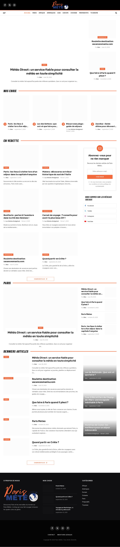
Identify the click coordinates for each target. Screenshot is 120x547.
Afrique (42, 13)
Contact (51, 535)
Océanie (74, 13)
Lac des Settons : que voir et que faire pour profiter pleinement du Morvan (47, 125)
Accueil (27, 13)
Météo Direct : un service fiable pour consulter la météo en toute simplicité (44, 71)
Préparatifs (83, 13)
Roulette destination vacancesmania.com (102, 42)
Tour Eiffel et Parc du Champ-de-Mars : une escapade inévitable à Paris (100, 400)
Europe (66, 13)
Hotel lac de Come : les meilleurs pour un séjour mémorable (97, 428)
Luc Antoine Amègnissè (75, 129)
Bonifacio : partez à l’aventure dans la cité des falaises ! (19, 216)
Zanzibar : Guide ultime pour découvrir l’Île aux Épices (105, 125)
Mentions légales (64, 535)
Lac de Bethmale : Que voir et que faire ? (99, 373)
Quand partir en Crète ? (54, 258)
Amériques (51, 13)
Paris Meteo (86, 317)
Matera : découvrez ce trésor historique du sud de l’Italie (57, 173)
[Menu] (4, 13)
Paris (35, 13)
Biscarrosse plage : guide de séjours (75, 125)
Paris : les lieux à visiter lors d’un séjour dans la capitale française (18, 125)
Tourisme (94, 13)
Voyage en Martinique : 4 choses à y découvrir (64, 509)
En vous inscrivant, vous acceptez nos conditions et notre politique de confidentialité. (99, 184)
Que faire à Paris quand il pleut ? (102, 74)
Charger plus (40, 279)
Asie (59, 13)
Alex (40, 77)
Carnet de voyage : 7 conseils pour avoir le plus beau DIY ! (59, 216)
